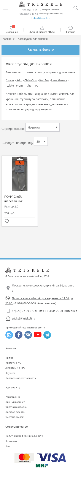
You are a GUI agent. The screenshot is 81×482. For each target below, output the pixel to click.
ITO (36, 85)
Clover (10, 80)
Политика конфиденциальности (24, 436)
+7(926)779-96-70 (31, 9)
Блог (8, 446)
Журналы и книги (15, 368)
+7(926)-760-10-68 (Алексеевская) (34, 303)
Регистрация (12, 397)
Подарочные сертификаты (20, 378)
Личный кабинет (15, 402)
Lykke (10, 85)
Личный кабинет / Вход (42, 32)
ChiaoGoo (30, 80)
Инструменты (13, 363)
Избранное (12, 32)
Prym (19, 85)
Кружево (10, 373)
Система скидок (14, 417)
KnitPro (44, 80)
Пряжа (9, 358)
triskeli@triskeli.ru (40, 18)
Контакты (11, 441)
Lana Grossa (59, 80)
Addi (19, 80)
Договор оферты (15, 412)
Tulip (28, 85)
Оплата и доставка (16, 407)
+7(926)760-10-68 (28, 13)
